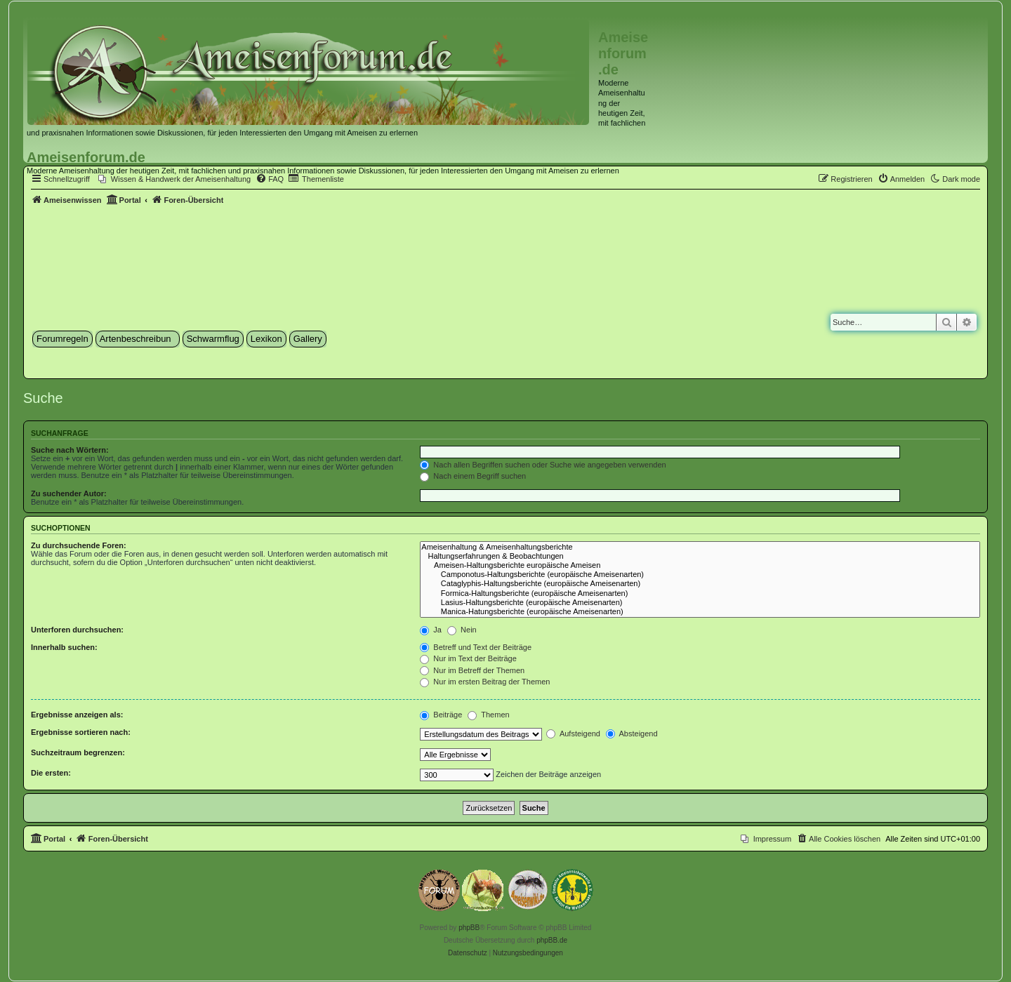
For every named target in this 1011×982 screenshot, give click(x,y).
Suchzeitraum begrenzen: (78, 752)
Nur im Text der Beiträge (468, 658)
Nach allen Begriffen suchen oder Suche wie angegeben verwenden (543, 464)
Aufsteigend (573, 733)
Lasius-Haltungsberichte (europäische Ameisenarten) (700, 602)
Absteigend (632, 733)
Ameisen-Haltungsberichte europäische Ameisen (700, 565)
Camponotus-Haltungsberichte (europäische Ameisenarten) (700, 574)
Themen (488, 714)
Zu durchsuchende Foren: (78, 545)
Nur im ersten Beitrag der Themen (485, 681)
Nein (462, 629)
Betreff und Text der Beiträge (475, 647)
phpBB (469, 927)
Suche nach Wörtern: (70, 450)
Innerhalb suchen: (64, 647)
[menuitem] (174, 179)
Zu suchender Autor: (69, 493)
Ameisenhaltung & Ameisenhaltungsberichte (700, 547)
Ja (431, 629)
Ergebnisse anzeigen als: (77, 714)
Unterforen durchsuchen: (77, 629)
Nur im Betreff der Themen (472, 670)
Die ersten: (51, 773)
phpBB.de (551, 940)
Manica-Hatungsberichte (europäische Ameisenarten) (700, 611)
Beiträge (441, 714)
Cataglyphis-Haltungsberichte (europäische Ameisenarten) (700, 583)
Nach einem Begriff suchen (473, 476)
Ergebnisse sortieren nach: (81, 732)
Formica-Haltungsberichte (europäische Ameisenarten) (700, 593)
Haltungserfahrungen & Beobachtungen (700, 556)
